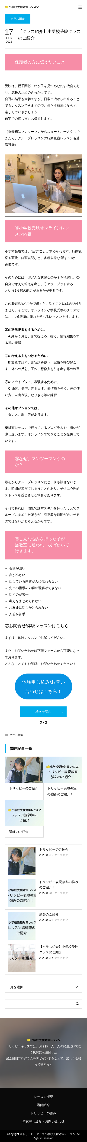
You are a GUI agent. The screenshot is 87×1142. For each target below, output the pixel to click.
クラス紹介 (18, 18)
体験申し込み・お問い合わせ (43, 1121)
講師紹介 (43, 1105)
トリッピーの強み (43, 1113)
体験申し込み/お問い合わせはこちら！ (43, 686)
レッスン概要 (43, 1097)
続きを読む (43, 711)
